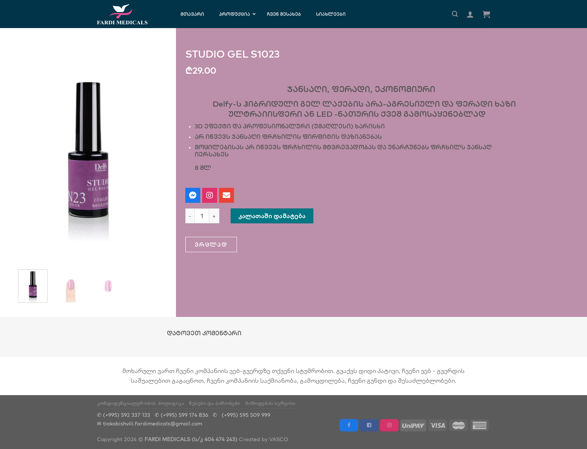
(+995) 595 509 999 (246, 414)
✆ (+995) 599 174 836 (181, 414)
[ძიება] (455, 14)
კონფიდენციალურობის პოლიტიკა (140, 403)
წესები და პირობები (214, 403)
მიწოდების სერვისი (270, 403)
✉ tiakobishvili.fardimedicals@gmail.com (149, 423)
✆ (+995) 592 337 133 (123, 414)
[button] (211, 244)
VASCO (278, 439)
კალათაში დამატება (272, 216)
